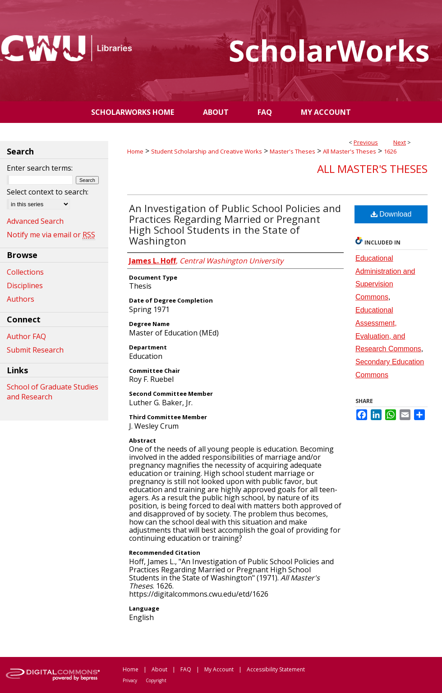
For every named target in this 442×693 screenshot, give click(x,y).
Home (135, 151)
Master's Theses (292, 151)
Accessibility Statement (276, 669)
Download (391, 214)
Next (399, 142)
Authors (20, 299)
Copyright (156, 680)
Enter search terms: (40, 168)
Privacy (130, 680)
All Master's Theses (349, 151)
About (159, 669)
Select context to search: (47, 192)
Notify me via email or (51, 235)
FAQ (185, 669)
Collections (25, 272)
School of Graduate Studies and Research (52, 392)
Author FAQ (26, 336)
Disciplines (25, 285)
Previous (366, 142)
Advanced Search (35, 221)
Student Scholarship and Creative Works (206, 151)
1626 (390, 151)
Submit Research (35, 350)
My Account (219, 669)
